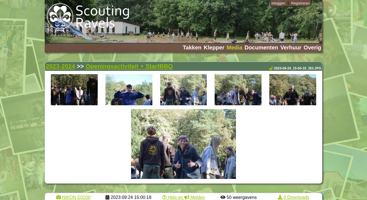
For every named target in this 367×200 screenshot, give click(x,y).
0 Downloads (293, 197)
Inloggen (278, 3)
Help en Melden (183, 197)
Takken (192, 47)
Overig (312, 47)
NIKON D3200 (73, 197)
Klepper (214, 47)
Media (234, 47)
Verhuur (290, 47)
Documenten (261, 47)
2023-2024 (60, 66)
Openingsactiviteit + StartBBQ (129, 66)
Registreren (300, 3)
